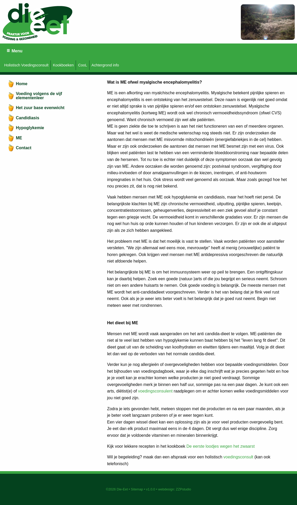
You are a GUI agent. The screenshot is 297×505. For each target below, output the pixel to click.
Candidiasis (27, 118)
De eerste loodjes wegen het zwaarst (220, 446)
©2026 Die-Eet (117, 489)
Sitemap (137, 489)
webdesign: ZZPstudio (174, 489)
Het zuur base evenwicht (40, 107)
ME (19, 138)
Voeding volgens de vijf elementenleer (39, 95)
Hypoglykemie (30, 128)
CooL (82, 65)
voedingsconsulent (155, 391)
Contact (23, 148)
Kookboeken (63, 65)
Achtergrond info (105, 65)
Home (21, 84)
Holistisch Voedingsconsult (26, 65)
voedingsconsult (238, 457)
